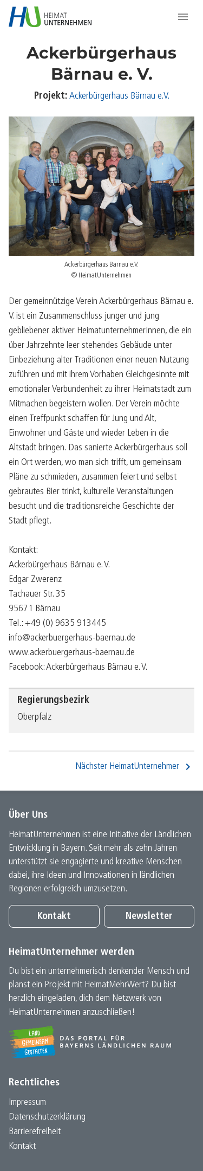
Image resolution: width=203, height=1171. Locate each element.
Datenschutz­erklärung (47, 1117)
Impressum (27, 1102)
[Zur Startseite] (50, 17)
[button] (183, 16)
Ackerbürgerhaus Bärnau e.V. (119, 96)
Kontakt (54, 916)
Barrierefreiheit (35, 1132)
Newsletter (149, 916)
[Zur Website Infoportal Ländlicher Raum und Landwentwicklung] (101, 1042)
